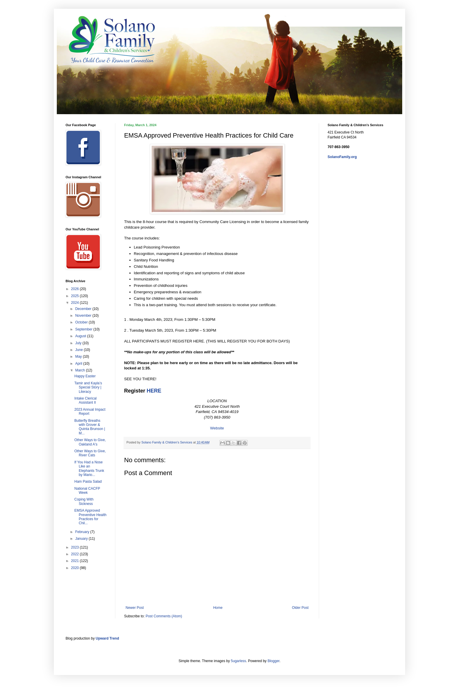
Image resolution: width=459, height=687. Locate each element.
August (81, 336)
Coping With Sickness (83, 501)
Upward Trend (107, 638)
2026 (75, 289)
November (84, 315)
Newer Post (135, 608)
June (79, 350)
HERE (154, 391)
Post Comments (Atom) (163, 616)
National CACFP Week (87, 490)
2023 (75, 547)
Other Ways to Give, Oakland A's (90, 442)
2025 (75, 296)
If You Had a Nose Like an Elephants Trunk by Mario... (89, 468)
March (80, 370)
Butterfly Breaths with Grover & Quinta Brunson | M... (89, 427)
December (84, 309)
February (82, 532)
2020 (75, 568)
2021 (75, 561)
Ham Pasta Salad (88, 481)
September (84, 329)
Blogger (274, 661)
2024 (75, 303)
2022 (75, 554)
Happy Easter (85, 376)
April (79, 364)
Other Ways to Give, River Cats (90, 453)
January (82, 539)
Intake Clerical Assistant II (85, 400)
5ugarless (238, 661)
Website (217, 428)
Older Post (300, 608)
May (79, 356)
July (79, 343)
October (82, 322)
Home (217, 608)
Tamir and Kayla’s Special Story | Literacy (88, 387)
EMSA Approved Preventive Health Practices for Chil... (90, 516)
